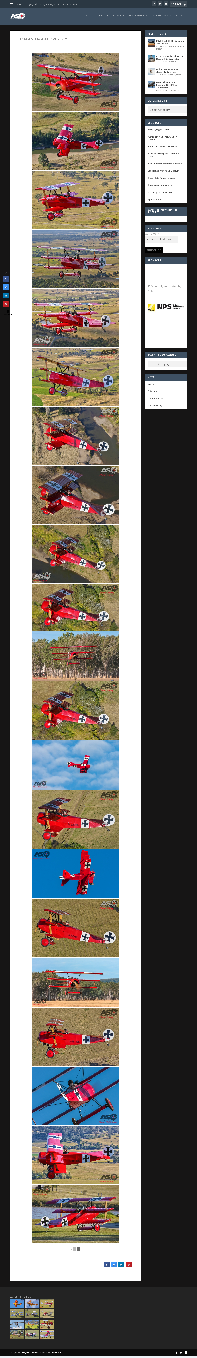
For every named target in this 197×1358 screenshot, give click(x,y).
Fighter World (154, 201)
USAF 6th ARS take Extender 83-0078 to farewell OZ (166, 87)
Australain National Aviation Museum (162, 140)
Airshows (160, 17)
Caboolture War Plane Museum (163, 172)
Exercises (173, 48)
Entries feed (154, 393)
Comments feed (156, 400)
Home (89, 17)
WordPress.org (155, 407)
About (103, 17)
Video (180, 17)
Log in (151, 386)
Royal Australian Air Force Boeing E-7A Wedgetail (169, 59)
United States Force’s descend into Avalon (167, 72)
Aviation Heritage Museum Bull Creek (163, 157)
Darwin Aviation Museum (160, 187)
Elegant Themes (30, 1354)
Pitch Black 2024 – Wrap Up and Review (170, 44)
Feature (180, 48)
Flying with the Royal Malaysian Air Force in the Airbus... (54, 4)
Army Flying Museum (158, 131)
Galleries (137, 17)
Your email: (152, 236)
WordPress (57, 1354)
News (117, 17)
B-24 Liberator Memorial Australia (165, 165)
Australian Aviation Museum (162, 148)
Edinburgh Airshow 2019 (160, 194)
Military (159, 51)
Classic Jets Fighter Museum (162, 180)
